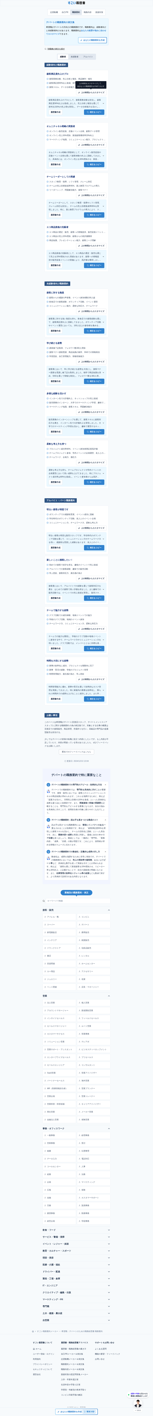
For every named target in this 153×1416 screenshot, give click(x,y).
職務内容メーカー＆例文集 (72, 1369)
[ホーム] (33, 1331)
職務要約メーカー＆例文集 (72, 1364)
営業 (76, 995)
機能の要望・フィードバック (107, 1354)
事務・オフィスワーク (76, 1128)
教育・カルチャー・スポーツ (76, 1250)
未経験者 (74, 57)
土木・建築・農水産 (76, 1313)
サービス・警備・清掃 (76, 1236)
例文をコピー (94, 112)
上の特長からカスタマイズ (91, 92)
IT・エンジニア (76, 1285)
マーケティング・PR (76, 1299)
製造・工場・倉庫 (76, 1278)
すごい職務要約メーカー (47, 1331)
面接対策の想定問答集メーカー (74, 1374)
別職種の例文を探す (55, 49)
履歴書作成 (55, 112)
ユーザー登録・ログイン (43, 1354)
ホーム (37, 1349)
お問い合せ (100, 1359)
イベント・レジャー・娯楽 (76, 1243)
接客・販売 (76, 910)
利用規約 (37, 1359)
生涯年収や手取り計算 (70, 1385)
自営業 (76, 1320)
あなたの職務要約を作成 (92, 40)
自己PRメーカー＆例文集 (72, 1354)
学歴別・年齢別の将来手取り (73, 1390)
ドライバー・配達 (76, 1271)
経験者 (63, 57)
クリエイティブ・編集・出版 (76, 1292)
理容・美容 (76, 1257)
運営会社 (37, 1374)
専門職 (76, 1306)
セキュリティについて (42, 1369)
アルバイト (88, 57)
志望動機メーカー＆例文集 (72, 1359)
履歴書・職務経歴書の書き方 (73, 1349)
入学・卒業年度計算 (69, 1379)
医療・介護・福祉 (76, 1264)
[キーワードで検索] (78, 901)
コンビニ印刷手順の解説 (71, 1395)
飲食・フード (76, 1230)
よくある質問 (101, 1349)
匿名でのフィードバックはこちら (76, 752)
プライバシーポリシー (42, 1364)
